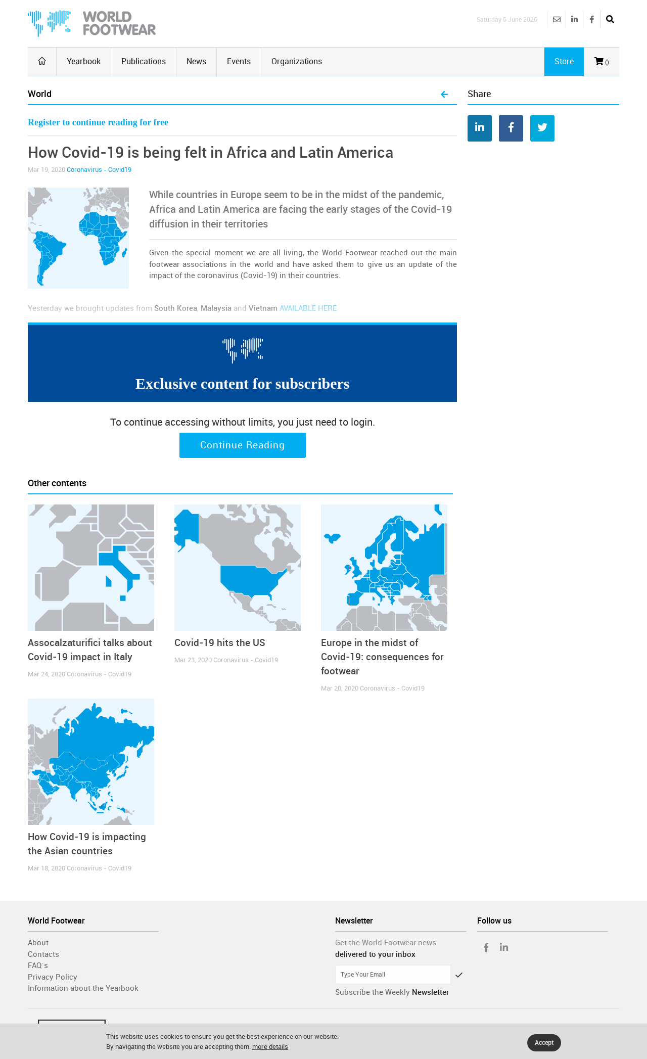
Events (239, 61)
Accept (544, 1042)
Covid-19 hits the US (219, 643)
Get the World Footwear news (385, 942)
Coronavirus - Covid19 (99, 169)
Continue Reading (242, 445)
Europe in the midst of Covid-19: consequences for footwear (382, 657)
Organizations (296, 61)
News (196, 61)
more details (270, 1046)
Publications (143, 61)
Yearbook (84, 61)
